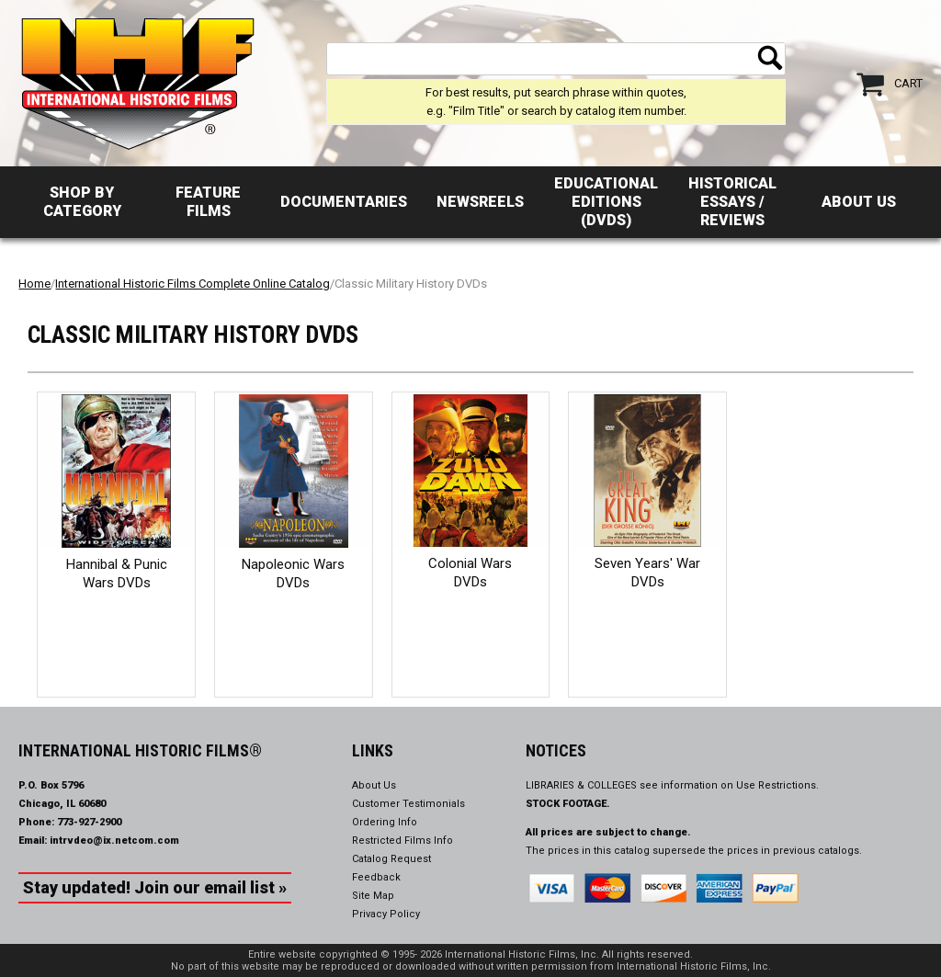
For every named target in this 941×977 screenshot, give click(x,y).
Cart (908, 83)
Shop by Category (82, 202)
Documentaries (343, 201)
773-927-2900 (89, 822)
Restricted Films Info (402, 840)
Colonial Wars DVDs (470, 572)
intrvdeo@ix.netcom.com (114, 840)
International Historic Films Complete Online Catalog (192, 283)
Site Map (373, 896)
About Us (859, 201)
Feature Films (208, 202)
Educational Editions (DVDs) (606, 202)
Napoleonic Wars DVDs (293, 573)
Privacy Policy (386, 914)
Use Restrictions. (777, 785)
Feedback (376, 877)
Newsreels (480, 201)
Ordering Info (384, 822)
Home (34, 283)
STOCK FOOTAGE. (568, 804)
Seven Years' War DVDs (647, 572)
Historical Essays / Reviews (732, 202)
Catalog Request (391, 859)
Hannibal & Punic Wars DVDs (116, 573)
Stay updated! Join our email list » (155, 887)
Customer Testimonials (408, 804)
